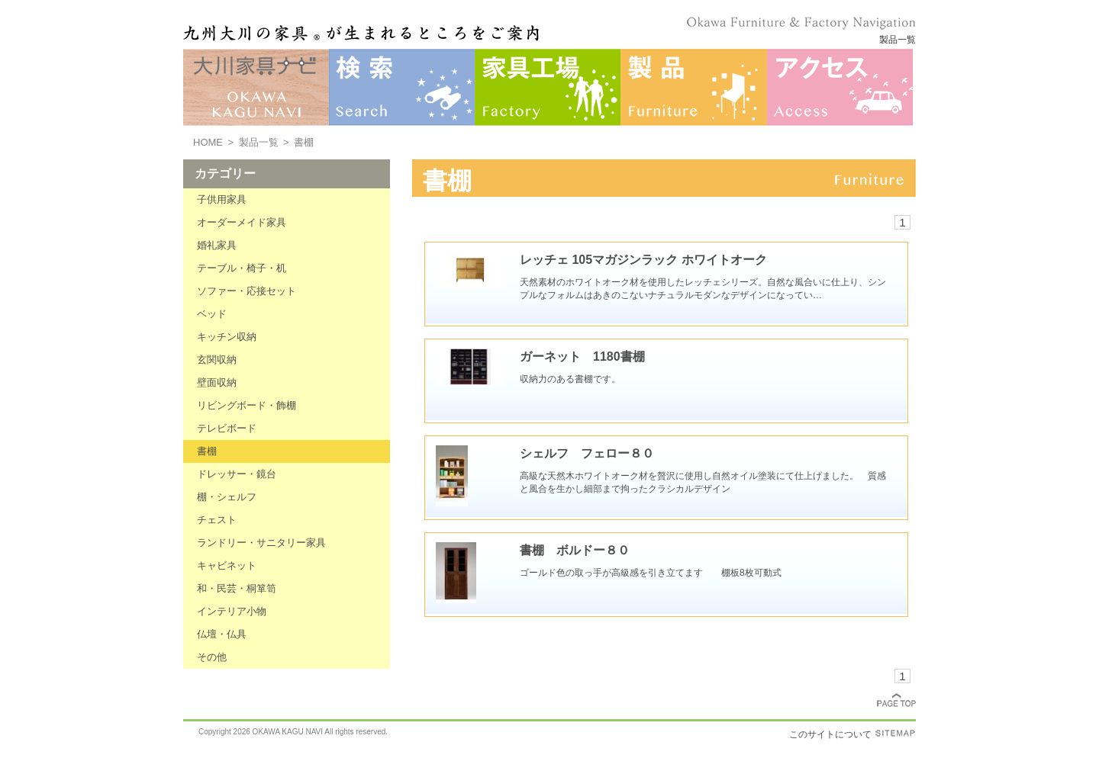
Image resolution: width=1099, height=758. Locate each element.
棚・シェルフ (226, 497)
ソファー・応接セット (246, 291)
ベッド (212, 314)
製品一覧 (259, 142)
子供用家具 (222, 199)
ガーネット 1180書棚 (582, 356)
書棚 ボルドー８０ (575, 550)
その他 (212, 657)
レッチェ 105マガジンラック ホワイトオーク (643, 259)
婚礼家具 (217, 245)
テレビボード (226, 428)
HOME (208, 142)
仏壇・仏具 (222, 634)
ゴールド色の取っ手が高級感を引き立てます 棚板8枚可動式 (651, 572)
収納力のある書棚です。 (570, 379)
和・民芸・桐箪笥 (236, 588)
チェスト (217, 519)
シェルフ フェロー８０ (587, 453)
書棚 (207, 451)
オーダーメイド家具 (241, 222)
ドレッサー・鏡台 (236, 474)
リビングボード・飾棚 (246, 405)
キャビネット (226, 565)
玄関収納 (217, 359)
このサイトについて (830, 734)
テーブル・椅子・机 (241, 268)
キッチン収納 (226, 336)
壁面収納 (217, 382)
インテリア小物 (231, 611)
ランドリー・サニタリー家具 (261, 542)
